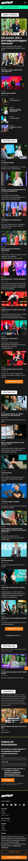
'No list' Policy (5, 815)
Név (2, 756)
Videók (3, 828)
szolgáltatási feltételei (10, 784)
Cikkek (3, 826)
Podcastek (4, 830)
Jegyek (3, 811)
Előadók (3, 813)
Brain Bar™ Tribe (5, 820)
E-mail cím (4, 762)
